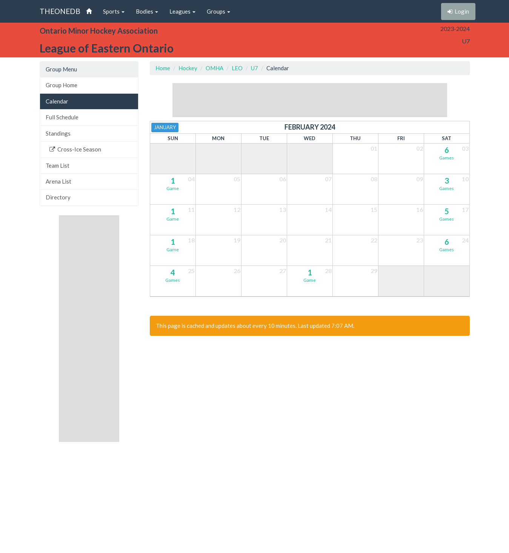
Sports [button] (114, 11)
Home (162, 68)
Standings (58, 133)
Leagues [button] (182, 11)
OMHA (214, 68)
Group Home (61, 85)
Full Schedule (62, 117)
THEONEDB (60, 11)
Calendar (57, 101)
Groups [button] (218, 11)
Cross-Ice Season (75, 149)
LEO (237, 68)
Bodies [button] (147, 11)
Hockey (187, 68)
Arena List (58, 181)
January (165, 127)
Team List (57, 165)
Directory (58, 197)
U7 (254, 68)
